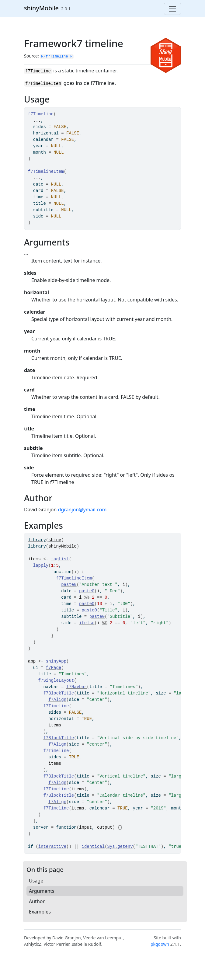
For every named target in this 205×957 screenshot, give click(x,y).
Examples (40, 911)
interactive (52, 846)
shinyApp (56, 661)
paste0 (68, 584)
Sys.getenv (120, 846)
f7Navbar (76, 686)
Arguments (41, 891)
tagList (60, 559)
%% (86, 597)
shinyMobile (41, 8)
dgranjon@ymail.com (82, 509)
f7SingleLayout (56, 680)
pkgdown (160, 944)
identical (93, 846)
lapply (40, 565)
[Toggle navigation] (172, 9)
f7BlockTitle (58, 693)
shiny (54, 540)
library (37, 540)
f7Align (57, 699)
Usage (36, 880)
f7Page (53, 667)
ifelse (86, 623)
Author (37, 901)
